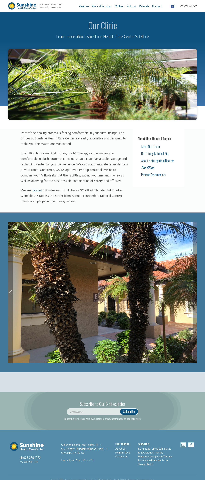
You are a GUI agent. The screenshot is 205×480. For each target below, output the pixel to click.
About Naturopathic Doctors (157, 160)
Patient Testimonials (153, 174)
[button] (10, 292)
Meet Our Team (150, 146)
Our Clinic (147, 167)
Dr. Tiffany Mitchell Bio (154, 153)
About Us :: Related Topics (154, 138)
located (37, 190)
